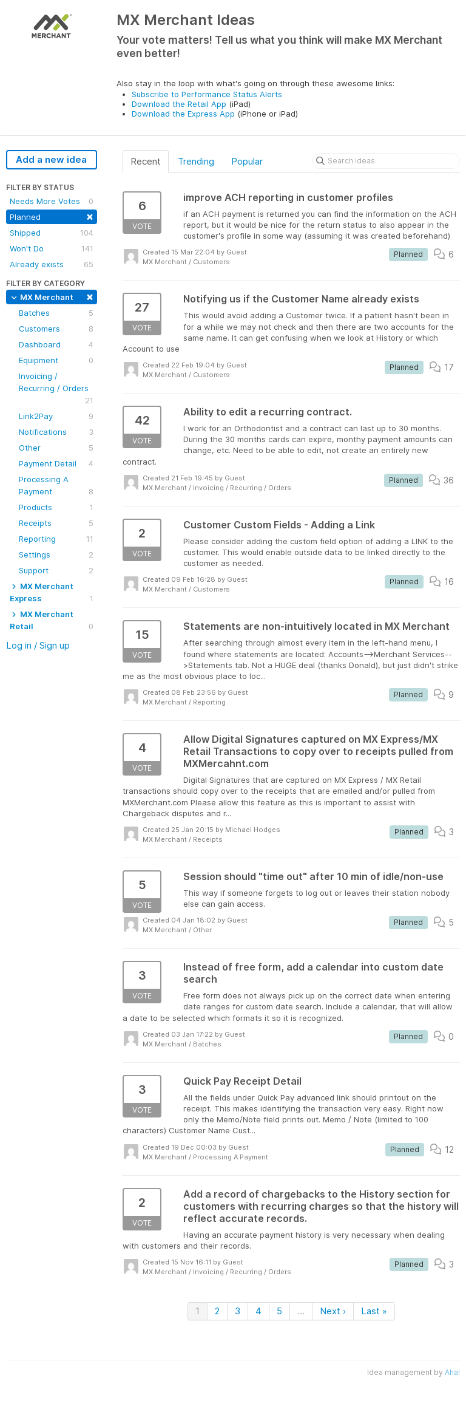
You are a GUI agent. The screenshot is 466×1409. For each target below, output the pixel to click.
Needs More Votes (51, 201)
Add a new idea (51, 159)
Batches (56, 313)
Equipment (56, 360)
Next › (333, 1311)
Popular (247, 161)
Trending (196, 161)
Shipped (51, 233)
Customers (56, 328)
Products (56, 507)
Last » (374, 1311)
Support (56, 570)
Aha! (452, 1372)
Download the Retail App (179, 104)
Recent (145, 161)
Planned (51, 216)
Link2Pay (56, 416)
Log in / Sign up (38, 645)
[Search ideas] (386, 161)
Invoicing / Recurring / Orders (56, 388)
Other (56, 448)
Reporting (56, 539)
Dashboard (56, 344)
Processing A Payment (56, 485)
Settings (56, 554)
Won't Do (51, 248)
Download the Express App (183, 113)
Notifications (56, 432)
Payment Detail (56, 463)
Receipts (56, 523)
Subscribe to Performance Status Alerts (207, 94)
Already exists (51, 264)
